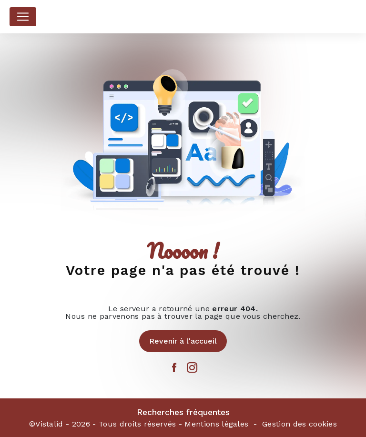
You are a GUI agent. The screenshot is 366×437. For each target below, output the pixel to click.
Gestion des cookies (299, 423)
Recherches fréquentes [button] (183, 412)
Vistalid (49, 423)
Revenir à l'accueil (183, 341)
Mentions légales (216, 423)
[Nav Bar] (23, 16)
